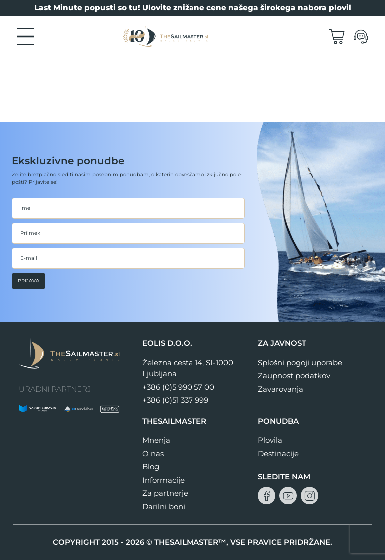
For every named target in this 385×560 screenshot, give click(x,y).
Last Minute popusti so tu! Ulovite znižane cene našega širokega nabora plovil (192, 7)
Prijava (28, 281)
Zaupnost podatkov (294, 375)
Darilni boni (163, 506)
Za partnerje (165, 493)
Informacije (163, 480)
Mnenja (156, 440)
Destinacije (278, 453)
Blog (150, 466)
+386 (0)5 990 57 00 (178, 387)
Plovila (270, 440)
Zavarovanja (280, 389)
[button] (25, 35)
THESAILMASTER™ (190, 542)
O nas (153, 453)
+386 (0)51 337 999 (175, 400)
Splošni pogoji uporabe (300, 362)
